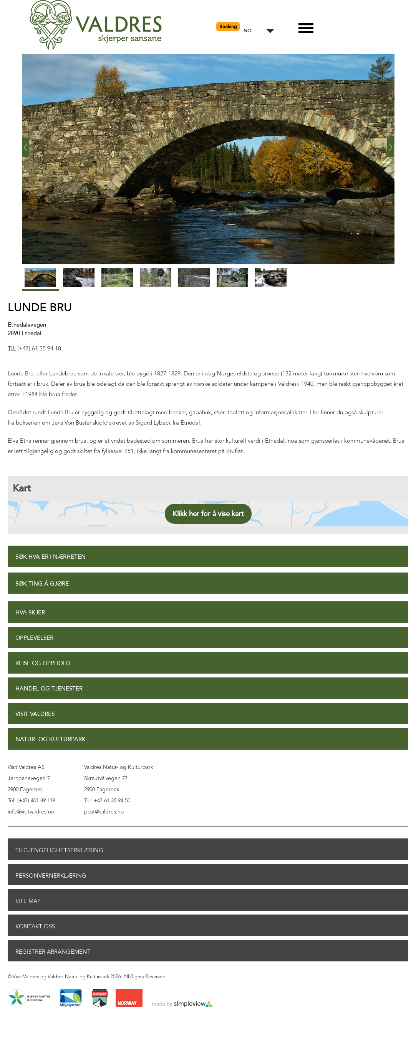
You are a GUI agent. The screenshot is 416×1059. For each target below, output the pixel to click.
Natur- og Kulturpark (50, 739)
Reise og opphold (42, 663)
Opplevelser (34, 638)
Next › (390, 144)
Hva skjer (30, 613)
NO (248, 30)
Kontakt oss (35, 926)
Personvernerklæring (50, 875)
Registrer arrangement (53, 951)
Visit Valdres (35, 714)
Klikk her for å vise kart (208, 514)
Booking (228, 26)
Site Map (28, 901)
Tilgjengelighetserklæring (59, 850)
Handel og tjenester (49, 689)
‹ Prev (26, 144)
